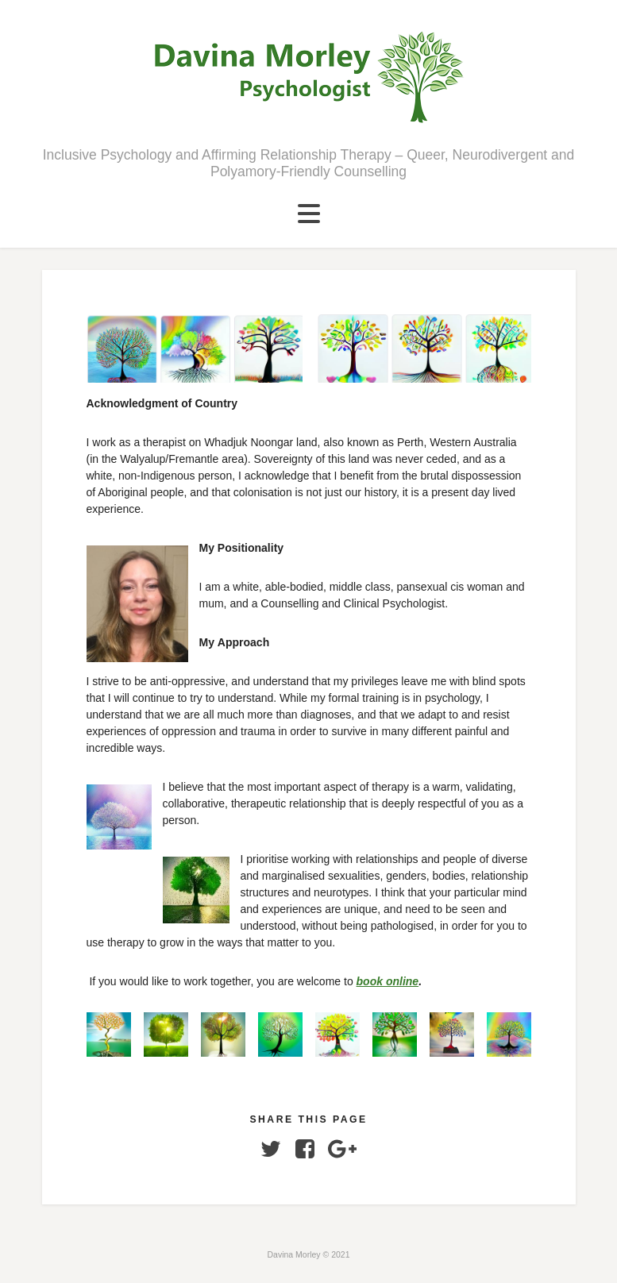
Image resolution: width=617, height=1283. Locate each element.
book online (388, 981)
